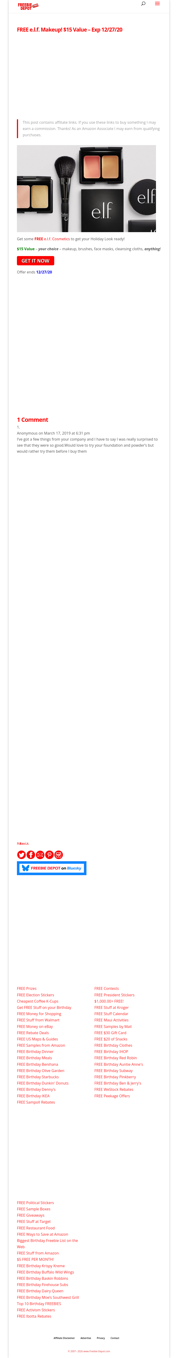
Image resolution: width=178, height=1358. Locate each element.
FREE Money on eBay (35, 1026)
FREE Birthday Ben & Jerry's (117, 1083)
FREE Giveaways (30, 1215)
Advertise (85, 1338)
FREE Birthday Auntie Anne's (118, 1064)
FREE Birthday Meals (34, 1057)
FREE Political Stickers (35, 1202)
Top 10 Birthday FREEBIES (39, 1303)
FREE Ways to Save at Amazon (42, 1234)
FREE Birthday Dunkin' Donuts (43, 1083)
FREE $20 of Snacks (110, 1039)
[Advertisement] (89, 74)
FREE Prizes (26, 988)
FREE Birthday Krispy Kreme (41, 1265)
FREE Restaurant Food (36, 1228)
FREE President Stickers (114, 994)
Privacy (101, 1338)
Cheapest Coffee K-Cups (37, 1001)
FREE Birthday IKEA (33, 1095)
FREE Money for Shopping (39, 1013)
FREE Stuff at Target (34, 1221)
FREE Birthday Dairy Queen (40, 1290)
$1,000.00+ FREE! (109, 1001)
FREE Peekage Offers (112, 1095)
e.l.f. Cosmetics (57, 238)
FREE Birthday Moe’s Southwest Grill (48, 1297)
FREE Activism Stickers (36, 1310)
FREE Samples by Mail (112, 1026)
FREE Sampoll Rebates (36, 1102)
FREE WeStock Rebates (113, 1089)
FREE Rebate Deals (33, 1032)
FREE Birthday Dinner (35, 1051)
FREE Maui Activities (111, 1020)
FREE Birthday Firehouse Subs (42, 1284)
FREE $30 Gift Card (110, 1032)
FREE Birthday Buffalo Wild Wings (45, 1272)
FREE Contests (106, 988)
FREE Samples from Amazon (41, 1045)
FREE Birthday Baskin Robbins (42, 1278)
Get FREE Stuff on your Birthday (44, 1007)
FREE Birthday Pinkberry (115, 1076)
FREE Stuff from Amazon (38, 1253)
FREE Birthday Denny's (36, 1089)
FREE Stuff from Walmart (38, 1020)
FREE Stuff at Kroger (111, 1007)
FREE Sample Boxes (33, 1209)
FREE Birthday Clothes (113, 1045)
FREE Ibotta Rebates (34, 1316)
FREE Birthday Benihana (37, 1064)
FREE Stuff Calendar (111, 1013)
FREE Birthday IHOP (111, 1051)
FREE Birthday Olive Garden (40, 1070)
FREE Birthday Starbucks (38, 1076)
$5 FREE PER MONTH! (35, 1259)
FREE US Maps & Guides (37, 1039)
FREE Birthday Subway (113, 1070)
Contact (115, 1338)
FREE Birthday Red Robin (115, 1057)
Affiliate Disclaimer (64, 1338)
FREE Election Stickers (35, 994)
